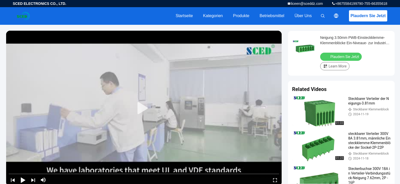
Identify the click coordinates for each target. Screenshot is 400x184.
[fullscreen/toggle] (275, 180)
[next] (33, 180)
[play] (144, 108)
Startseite (184, 16)
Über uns (303, 16)
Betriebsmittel (272, 16)
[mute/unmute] (43, 180)
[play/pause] (23, 180)
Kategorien (213, 16)
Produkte (241, 16)
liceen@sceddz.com (307, 4)
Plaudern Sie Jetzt (368, 16)
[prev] (13, 180)
